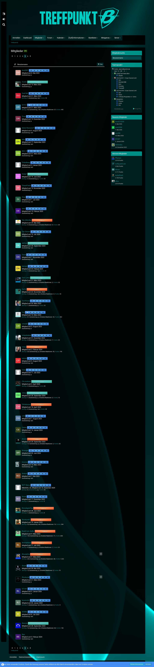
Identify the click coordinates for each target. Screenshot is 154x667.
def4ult (24, 243)
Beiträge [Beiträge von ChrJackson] (24, 386)
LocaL (120, 103)
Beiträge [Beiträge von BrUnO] (24, 443)
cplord (24, 358)
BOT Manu (26, 485)
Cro (23, 312)
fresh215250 (119, 122)
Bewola (24, 623)
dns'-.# (24, 151)
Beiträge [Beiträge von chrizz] (24, 397)
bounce (24, 462)
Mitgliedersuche (118, 53)
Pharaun (120, 101)
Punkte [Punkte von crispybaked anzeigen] (55, 340)
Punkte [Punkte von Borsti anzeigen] (41, 501)
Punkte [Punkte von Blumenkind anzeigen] (55, 547)
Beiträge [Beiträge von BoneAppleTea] (24, 513)
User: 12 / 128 (118, 71)
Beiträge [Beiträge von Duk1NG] (24, 98)
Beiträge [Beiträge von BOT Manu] (24, 490)
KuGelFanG (119, 175)
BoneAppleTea (27, 508)
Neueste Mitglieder (119, 117)
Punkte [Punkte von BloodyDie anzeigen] (58, 559)
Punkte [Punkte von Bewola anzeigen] (58, 628)
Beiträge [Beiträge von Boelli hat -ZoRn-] (24, 536)
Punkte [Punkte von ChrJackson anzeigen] (41, 386)
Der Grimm (26, 232)
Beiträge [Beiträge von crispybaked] (24, 340)
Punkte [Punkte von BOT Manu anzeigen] (41, 490)
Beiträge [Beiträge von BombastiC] (24, 524)
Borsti (24, 497)
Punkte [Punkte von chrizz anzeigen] (55, 397)
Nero (119, 84)
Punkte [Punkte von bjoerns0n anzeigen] (57, 605)
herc (119, 80)
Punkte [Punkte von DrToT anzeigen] (58, 109)
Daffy (24, 289)
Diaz (23, 197)
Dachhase (26, 301)
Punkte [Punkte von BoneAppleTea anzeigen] (41, 513)
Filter (100, 64)
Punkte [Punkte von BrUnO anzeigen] (56, 443)
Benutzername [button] (22, 64)
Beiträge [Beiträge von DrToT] (24, 109)
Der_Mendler (26, 220)
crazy (24, 347)
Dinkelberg (26, 162)
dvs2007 (25, 70)
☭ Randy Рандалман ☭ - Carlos (127, 96)
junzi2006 (118, 127)
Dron (24, 116)
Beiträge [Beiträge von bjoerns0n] (24, 605)
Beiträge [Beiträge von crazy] (24, 351)
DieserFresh (26, 186)
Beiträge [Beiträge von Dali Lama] (24, 282)
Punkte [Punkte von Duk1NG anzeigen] (43, 98)
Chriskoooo (26, 404)
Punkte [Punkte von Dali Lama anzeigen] (55, 282)
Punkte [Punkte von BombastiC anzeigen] (58, 524)
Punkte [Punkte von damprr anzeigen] (43, 271)
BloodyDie (26, 554)
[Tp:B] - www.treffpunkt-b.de (122, 69)
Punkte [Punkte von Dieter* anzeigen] (41, 179)
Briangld (25, 451)
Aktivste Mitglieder (119, 154)
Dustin (24, 82)
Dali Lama (26, 278)
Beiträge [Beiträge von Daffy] (24, 294)
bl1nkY (24, 589)
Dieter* (24, 174)
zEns (117, 181)
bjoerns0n (25, 600)
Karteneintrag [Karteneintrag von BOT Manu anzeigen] (33, 490)
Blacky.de (25, 577)
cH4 (23, 416)
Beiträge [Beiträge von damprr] (24, 271)
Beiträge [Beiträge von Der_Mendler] (24, 225)
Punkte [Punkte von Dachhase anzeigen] (41, 305)
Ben (23, 635)
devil (23, 209)
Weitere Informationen (136, 664)
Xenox (120, 94)
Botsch (24, 474)
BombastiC (26, 520)
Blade (24, 566)
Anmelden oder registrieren (3, 19)
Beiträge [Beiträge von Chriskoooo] (24, 409)
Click (24, 370)
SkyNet (120, 75)
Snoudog (121, 86)
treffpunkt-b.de (120, 164)
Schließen (148, 664)
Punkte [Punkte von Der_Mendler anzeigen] (55, 225)
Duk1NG (25, 93)
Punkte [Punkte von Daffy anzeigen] (57, 294)
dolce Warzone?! (28, 128)
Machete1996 (122, 82)
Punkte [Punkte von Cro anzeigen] (57, 317)
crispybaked (26, 335)
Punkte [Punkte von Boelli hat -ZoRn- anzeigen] (58, 536)
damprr (24, 266)
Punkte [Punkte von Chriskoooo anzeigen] (43, 409)
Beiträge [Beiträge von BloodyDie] (24, 559)
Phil (119, 105)
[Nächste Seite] (30, 56)
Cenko (24, 427)
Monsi (117, 170)
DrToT (24, 105)
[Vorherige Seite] (12, 56)
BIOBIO (24, 612)
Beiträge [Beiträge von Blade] (24, 570)
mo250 (117, 133)
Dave (24, 255)
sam (119, 92)
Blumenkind (26, 543)
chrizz (24, 393)
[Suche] (3, 24)
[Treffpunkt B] (77, 18)
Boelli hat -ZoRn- (28, 531)
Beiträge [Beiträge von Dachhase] (24, 305)
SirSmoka (118, 145)
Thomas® (121, 88)
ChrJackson (26, 381)
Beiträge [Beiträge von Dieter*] (24, 179)
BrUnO (24, 439)
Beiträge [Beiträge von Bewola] (24, 628)
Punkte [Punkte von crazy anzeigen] (57, 351)
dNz (23, 139)
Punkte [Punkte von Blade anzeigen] (56, 570)
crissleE (25, 324)
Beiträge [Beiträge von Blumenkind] (24, 547)
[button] (3, 14)
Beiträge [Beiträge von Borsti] (24, 501)
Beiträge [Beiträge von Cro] (24, 317)
